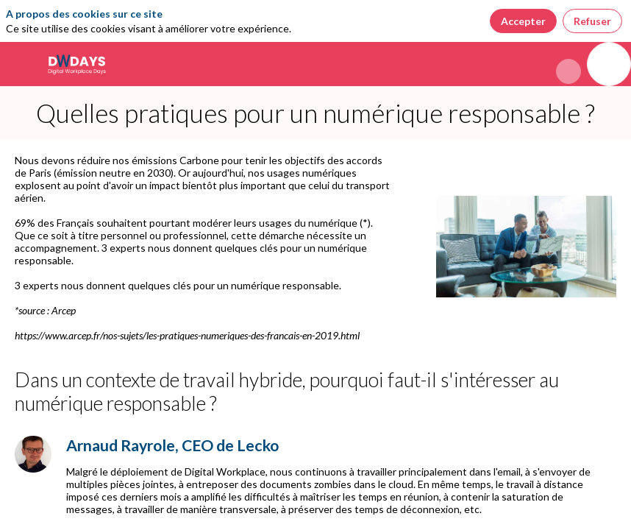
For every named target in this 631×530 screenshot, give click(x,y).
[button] (22, 64)
